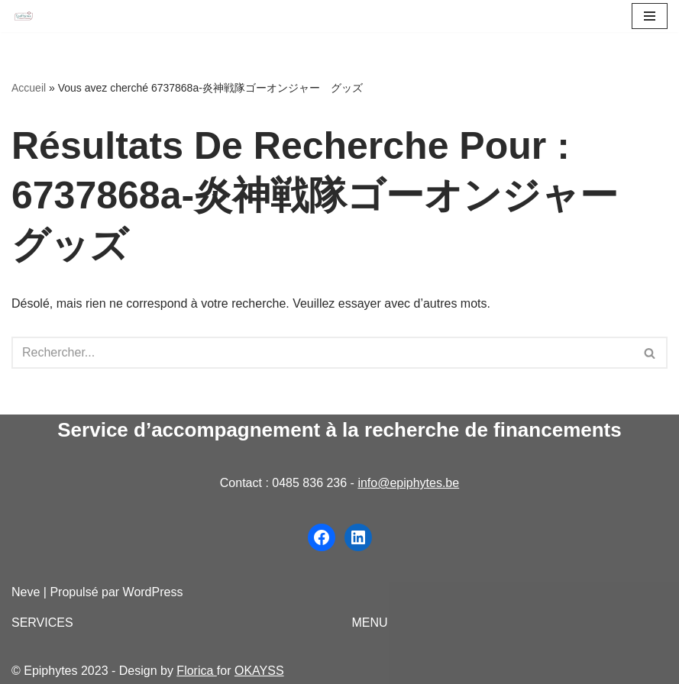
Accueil (28, 88)
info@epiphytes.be (408, 482)
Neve (25, 592)
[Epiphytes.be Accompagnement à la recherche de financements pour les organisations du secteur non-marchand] (23, 16)
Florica (196, 670)
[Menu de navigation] (650, 16)
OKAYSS (259, 670)
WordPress (153, 592)
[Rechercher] (322, 353)
